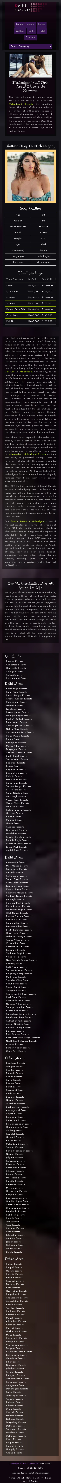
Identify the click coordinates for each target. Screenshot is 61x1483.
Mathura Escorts (15, 1228)
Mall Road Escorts (16, 977)
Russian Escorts (14, 661)
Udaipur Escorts (15, 1066)
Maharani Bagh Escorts (19, 910)
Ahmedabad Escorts (17, 1301)
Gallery (20, 31)
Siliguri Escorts (14, 1443)
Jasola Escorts (13, 766)
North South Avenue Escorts (21, 1041)
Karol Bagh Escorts (16, 689)
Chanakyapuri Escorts (18, 906)
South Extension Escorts (19, 930)
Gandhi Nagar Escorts (18, 1201)
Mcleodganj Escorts (21, 104)
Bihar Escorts (13, 1362)
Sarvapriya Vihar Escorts (20, 1007)
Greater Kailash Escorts (19, 699)
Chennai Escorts (15, 1281)
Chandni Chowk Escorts (19, 753)
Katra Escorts (13, 1439)
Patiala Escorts (14, 1277)
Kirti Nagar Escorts (16, 967)
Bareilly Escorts (14, 1181)
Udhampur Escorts (16, 1436)
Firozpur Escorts (15, 1342)
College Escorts (14, 671)
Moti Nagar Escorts (17, 866)
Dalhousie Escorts (16, 1426)
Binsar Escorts (13, 1141)
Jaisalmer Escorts (15, 1063)
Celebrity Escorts (15, 675)
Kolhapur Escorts (15, 1161)
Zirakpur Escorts (15, 1164)
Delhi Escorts (45, 1464)
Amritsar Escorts (15, 1308)
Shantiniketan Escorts (18, 1001)
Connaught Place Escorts (20, 726)
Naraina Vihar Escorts (18, 1004)
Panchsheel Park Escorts (19, 1017)
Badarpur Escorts (15, 763)
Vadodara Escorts (16, 1358)
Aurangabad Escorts (17, 1110)
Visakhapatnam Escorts (19, 1352)
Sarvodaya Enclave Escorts (21, 1014)
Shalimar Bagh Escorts (18, 953)
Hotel (42, 31)
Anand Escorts (14, 1453)
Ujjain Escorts (13, 1409)
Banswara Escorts (15, 1184)
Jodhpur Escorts (14, 1402)
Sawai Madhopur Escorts (19, 1151)
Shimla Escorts (14, 1252)
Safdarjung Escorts (16, 783)
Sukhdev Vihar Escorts (18, 980)
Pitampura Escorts (16, 743)
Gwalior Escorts (14, 1372)
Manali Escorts (14, 1218)
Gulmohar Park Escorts (18, 1021)
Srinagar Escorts (15, 1171)
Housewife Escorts (16, 668)
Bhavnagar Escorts (16, 1198)
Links (31, 31)
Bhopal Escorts (14, 1267)
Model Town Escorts (17, 850)
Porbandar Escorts (16, 1382)
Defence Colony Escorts (19, 936)
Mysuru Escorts (14, 1188)
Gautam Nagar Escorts (19, 886)
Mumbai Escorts (15, 1238)
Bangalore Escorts (16, 1294)
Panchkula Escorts (16, 1211)
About (30, 25)
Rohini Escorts (14, 739)
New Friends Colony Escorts (21, 960)
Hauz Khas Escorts (16, 780)
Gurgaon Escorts (15, 827)
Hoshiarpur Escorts (16, 1331)
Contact (30, 37)
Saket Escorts (13, 817)
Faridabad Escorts (16, 833)
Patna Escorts (13, 1392)
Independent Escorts (17, 678)
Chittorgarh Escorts (16, 1355)
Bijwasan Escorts (15, 1031)
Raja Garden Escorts (17, 1034)
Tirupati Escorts (14, 1348)
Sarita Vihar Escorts (17, 759)
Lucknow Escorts (15, 1097)
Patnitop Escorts (15, 1284)
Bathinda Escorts (15, 1315)
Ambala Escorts (14, 1399)
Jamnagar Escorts (16, 1117)
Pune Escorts (13, 1232)
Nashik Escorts (14, 1271)
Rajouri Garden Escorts (19, 916)
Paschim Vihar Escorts (18, 926)
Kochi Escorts (13, 1093)
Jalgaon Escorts (14, 1157)
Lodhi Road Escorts (16, 756)
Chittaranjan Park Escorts (20, 732)
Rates (41, 25)
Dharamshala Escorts (17, 1208)
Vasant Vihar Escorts (17, 803)
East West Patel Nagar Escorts (23, 1038)
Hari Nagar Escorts (16, 933)
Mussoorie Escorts (16, 1178)
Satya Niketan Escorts (18, 793)
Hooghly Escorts (15, 1449)
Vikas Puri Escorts (16, 957)
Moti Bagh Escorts (16, 796)
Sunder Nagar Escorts (18, 1048)
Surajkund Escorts (16, 990)
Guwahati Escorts (15, 1104)
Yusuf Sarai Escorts (16, 984)
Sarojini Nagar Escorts (18, 786)
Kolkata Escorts (14, 1274)
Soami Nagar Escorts (17, 1011)
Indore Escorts (14, 1248)
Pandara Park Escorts (18, 903)
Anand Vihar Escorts (17, 940)
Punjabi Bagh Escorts (17, 840)
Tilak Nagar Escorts (17, 913)
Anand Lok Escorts (16, 920)
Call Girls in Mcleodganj (19, 372)
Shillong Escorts (15, 1130)
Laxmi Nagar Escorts (17, 712)
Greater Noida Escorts (18, 837)
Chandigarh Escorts (17, 1298)
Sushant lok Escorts (16, 773)
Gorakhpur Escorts (16, 1395)
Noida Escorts (13, 823)
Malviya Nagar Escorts (18, 716)
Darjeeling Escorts (16, 1422)
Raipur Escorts (14, 1264)
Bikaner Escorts (14, 1406)
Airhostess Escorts (16, 665)
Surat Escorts (13, 1087)
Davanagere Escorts (17, 1389)
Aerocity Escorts (15, 963)
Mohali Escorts (14, 1318)
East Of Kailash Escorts (19, 719)
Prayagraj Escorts (16, 1090)
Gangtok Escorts (15, 1134)
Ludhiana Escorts (15, 1311)
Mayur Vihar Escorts (17, 746)
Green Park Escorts (16, 847)
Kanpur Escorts (14, 1195)
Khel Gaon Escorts (16, 997)
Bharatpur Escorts (16, 1120)
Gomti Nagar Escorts (17, 1205)
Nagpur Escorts (14, 1100)
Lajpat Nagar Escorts (18, 695)
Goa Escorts (12, 1221)
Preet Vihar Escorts (16, 722)
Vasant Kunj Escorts (17, 800)
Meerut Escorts (14, 1328)
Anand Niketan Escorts (18, 1024)
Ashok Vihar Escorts (17, 883)
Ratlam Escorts (14, 1083)
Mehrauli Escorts (15, 820)
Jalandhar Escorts (16, 1235)
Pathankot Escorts (16, 1168)
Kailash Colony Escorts (18, 1027)
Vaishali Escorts (14, 872)
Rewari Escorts (14, 1077)
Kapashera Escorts (16, 769)
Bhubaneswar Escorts (17, 1107)
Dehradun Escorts (16, 1245)
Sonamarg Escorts (16, 1429)
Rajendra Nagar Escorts (19, 893)
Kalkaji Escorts (14, 776)
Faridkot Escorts (15, 1432)
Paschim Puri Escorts (17, 947)
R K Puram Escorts (16, 790)
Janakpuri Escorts (15, 709)
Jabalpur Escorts (15, 1368)
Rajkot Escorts (14, 1114)
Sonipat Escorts (14, 1147)
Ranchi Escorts (14, 1304)
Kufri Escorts (13, 1288)
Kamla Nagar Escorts (18, 889)
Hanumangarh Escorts (18, 1127)
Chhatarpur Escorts (16, 876)
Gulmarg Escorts (15, 1419)
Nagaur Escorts (14, 1154)
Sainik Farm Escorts (17, 879)
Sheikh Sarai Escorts (17, 987)
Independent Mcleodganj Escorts (27, 454)
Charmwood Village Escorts (21, 994)
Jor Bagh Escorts (15, 899)
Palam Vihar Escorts (17, 923)
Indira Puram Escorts (17, 736)
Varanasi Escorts (15, 1325)
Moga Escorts (13, 1335)
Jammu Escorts (14, 1174)
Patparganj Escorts (16, 869)
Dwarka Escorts (14, 705)
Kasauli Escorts (14, 1446)
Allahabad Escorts (16, 1321)
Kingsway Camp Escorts (19, 974)
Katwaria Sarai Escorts (18, 810)
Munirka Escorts (15, 807)
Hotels (24, 1481)
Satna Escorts (13, 1080)
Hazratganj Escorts (16, 1191)
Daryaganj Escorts (16, 749)
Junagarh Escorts (15, 1375)
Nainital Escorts (15, 1137)
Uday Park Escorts (16, 1051)
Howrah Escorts (14, 1416)
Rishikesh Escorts (15, 1215)
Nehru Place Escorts (17, 729)
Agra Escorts (13, 1225)
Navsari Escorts (14, 813)
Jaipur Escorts (13, 1242)
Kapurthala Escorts (16, 1338)
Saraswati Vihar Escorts (19, 970)
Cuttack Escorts (14, 1412)
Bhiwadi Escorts (14, 1073)
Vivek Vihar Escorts (16, 943)
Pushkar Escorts (14, 1070)
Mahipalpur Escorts (16, 702)
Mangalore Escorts (16, 1385)
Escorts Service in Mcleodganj (27, 521)
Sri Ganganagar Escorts (19, 1124)
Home (12, 1478)
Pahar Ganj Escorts (16, 692)
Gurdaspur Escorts (16, 1365)
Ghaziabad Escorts (16, 830)
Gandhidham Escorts (17, 1379)
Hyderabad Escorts (16, 1291)
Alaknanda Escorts (16, 862)
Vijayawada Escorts (16, 1345)
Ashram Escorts (14, 1044)
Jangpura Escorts (15, 950)
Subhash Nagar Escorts (19, 896)
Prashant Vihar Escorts (18, 844)
